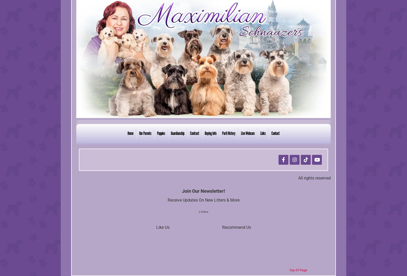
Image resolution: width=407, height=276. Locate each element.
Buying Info (210, 133)
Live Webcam (247, 133)
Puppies (161, 133)
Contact (276, 133)
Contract (194, 133)
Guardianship (177, 133)
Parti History (228, 133)
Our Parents (145, 133)
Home (130, 133)
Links (263, 133)
